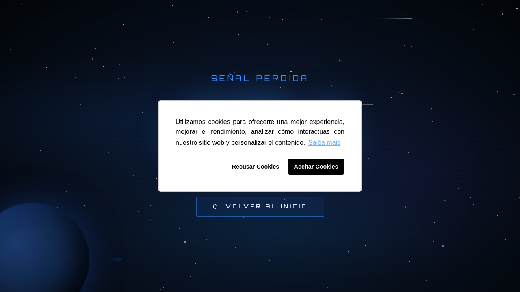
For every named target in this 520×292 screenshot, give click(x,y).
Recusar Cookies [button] (256, 166)
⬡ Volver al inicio (260, 206)
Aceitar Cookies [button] (316, 166)
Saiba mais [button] (324, 142)
